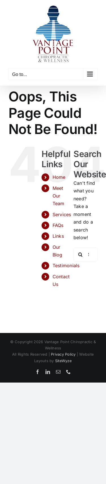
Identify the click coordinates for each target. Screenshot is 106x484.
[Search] (80, 254)
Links (58, 236)
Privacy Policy (63, 354)
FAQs (58, 225)
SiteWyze (63, 360)
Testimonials (66, 265)
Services (62, 214)
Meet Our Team (58, 195)
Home (59, 177)
